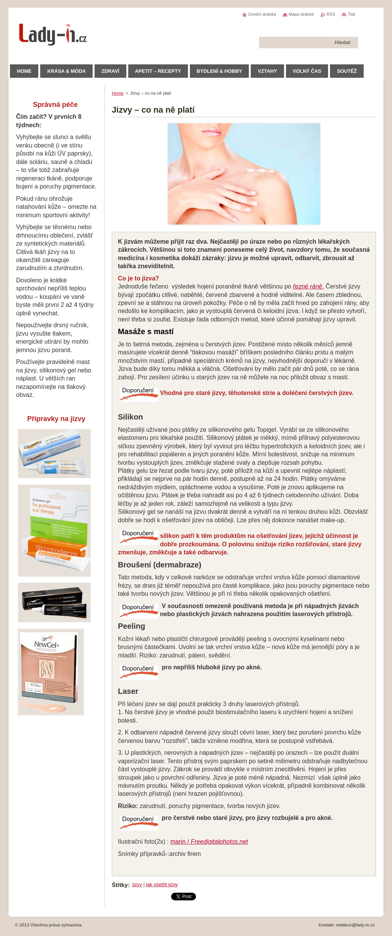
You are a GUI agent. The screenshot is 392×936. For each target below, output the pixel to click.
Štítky (120, 885)
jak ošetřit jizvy (162, 884)
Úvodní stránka (262, 14)
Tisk (351, 14)
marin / (209, 841)
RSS (331, 14)
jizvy (137, 884)
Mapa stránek (301, 14)
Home (118, 93)
